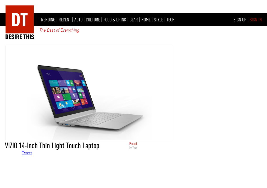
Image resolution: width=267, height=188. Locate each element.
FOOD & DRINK (114, 19)
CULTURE (93, 19)
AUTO (78, 19)
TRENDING (47, 19)
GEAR (134, 19)
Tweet (27, 153)
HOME (146, 19)
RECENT (65, 19)
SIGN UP (239, 19)
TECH (170, 19)
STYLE (158, 19)
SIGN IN (256, 19)
